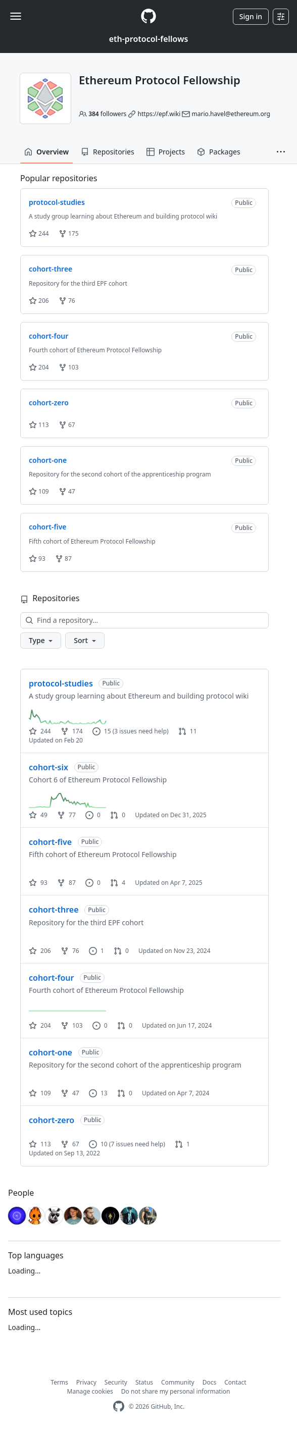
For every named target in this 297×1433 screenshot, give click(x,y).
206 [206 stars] (40, 950)
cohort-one (50, 1052)
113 (39, 424)
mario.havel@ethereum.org (230, 114)
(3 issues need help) (141, 731)
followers (107, 114)
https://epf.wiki (159, 114)
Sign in (250, 16)
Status (144, 1382)
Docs (210, 1382)
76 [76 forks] (70, 950)
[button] (281, 152)
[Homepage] (148, 16)
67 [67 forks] (70, 1144)
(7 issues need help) (137, 1144)
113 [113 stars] (40, 1144)
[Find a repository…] (144, 620)
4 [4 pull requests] (117, 882)
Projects (165, 151)
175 (69, 233)
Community (177, 1382)
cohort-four (51, 977)
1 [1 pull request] (182, 1144)
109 (39, 491)
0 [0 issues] (93, 815)
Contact (235, 1382)
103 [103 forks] (72, 1025)
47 (67, 491)
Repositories (107, 151)
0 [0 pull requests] (117, 815)
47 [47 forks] (70, 1093)
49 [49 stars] (38, 815)
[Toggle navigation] (15, 16)
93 (37, 558)
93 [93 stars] (38, 882)
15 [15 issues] (101, 731)
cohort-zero (51, 1120)
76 (67, 300)
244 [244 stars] (40, 731)
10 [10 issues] (98, 1144)
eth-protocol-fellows (148, 38)
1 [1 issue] (96, 950)
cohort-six (48, 767)
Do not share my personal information (175, 1391)
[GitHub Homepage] (119, 1406)
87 (63, 558)
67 (67, 424)
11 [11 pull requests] (187, 731)
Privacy (86, 1382)
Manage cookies (90, 1391)
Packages (218, 151)
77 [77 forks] (66, 815)
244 (39, 233)
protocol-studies (61, 683)
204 (39, 367)
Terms (59, 1382)
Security (116, 1382)
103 (69, 367)
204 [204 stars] (40, 1025)
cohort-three (54, 909)
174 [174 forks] (72, 731)
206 (39, 300)
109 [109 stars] (40, 1093)
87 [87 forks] (66, 882)
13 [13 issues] (98, 1093)
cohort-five (50, 841)
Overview (46, 151)
